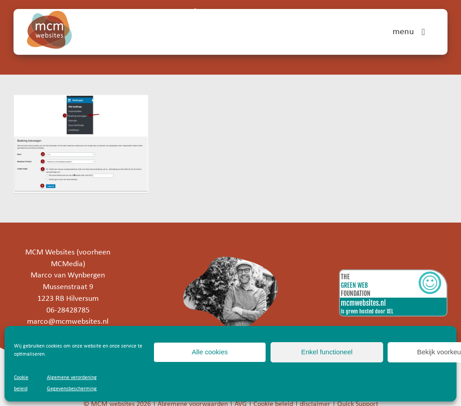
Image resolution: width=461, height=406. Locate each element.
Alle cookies (210, 352)
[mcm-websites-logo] (49, 14)
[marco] (230, 260)
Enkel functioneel (327, 352)
